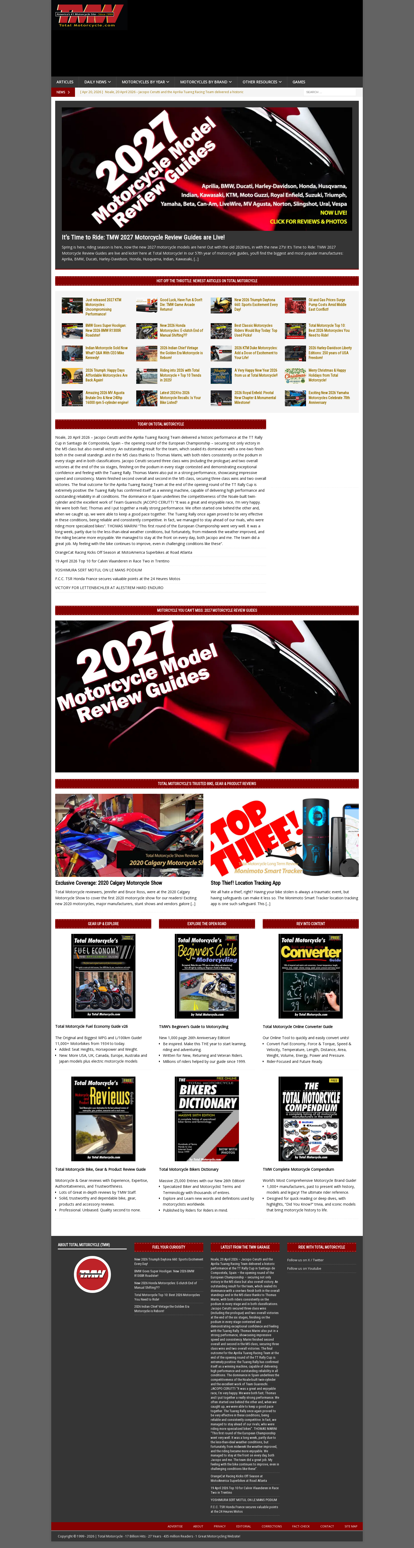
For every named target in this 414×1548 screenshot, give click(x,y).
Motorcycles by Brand (203, 81)
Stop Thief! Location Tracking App (246, 883)
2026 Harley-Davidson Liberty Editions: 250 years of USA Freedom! (330, 353)
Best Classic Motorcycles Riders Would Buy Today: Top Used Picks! (255, 330)
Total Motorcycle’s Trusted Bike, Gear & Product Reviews (207, 784)
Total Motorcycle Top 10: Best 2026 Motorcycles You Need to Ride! (329, 330)
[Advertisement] (247, 40)
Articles (65, 81)
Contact (327, 1526)
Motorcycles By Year (143, 81)
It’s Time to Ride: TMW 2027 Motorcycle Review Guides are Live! (143, 237)
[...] (196, 258)
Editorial (243, 1526)
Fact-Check (301, 1526)
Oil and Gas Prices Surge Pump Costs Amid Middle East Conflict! (327, 305)
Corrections (272, 1526)
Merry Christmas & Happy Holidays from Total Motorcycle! (327, 375)
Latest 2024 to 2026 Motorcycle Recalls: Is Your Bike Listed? (180, 397)
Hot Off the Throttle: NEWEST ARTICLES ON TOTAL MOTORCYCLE (207, 281)
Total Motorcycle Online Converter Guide (298, 1026)
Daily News (95, 81)
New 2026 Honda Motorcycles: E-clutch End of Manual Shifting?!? (181, 330)
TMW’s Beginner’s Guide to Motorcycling (193, 1026)
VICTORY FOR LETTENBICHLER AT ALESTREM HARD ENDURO (109, 587)
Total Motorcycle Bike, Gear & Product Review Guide (100, 1169)
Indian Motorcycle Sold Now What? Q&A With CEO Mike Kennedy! (107, 353)
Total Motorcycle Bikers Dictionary (188, 1169)
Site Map (351, 1526)
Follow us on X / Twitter (305, 1260)
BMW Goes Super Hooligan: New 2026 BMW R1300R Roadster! (106, 330)
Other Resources (260, 81)
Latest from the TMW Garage (245, 1247)
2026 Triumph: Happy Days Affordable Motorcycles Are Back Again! (107, 375)
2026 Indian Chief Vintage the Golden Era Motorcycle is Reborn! (181, 353)
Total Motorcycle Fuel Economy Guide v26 (91, 1026)
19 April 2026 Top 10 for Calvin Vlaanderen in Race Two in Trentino (112, 560)
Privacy (220, 1526)
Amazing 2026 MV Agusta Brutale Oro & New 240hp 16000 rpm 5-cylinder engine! (107, 397)
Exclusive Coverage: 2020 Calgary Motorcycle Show (108, 883)
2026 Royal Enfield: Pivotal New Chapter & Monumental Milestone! (255, 397)
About (198, 1526)
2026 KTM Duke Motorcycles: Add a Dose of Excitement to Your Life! (255, 353)
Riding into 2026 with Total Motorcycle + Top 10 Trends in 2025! (180, 375)
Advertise (175, 1526)
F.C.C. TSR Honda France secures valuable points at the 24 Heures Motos (117, 578)
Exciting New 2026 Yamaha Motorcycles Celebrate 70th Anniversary (329, 397)
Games (299, 81)
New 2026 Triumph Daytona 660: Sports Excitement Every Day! (256, 305)
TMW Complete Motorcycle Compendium (298, 1169)
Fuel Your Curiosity (168, 1247)
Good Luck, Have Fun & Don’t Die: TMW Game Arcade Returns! (181, 305)
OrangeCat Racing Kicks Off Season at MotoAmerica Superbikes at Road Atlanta (123, 552)
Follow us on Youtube (304, 1268)
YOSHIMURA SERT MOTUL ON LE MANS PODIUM (98, 569)
